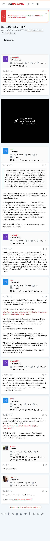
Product (5, 33)
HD (29, 30)
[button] (3, 4)
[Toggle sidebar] (42, 4)
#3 (46, 249)
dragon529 (7, 30)
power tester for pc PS (23, 499)
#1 (46, 71)
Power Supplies (37, 30)
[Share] (43, 71)
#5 (46, 375)
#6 (46, 415)
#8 (46, 491)
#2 (46, 165)
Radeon (12, 33)
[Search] (47, 4)
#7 (46, 465)
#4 (46, 296)
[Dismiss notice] (46, 13)
